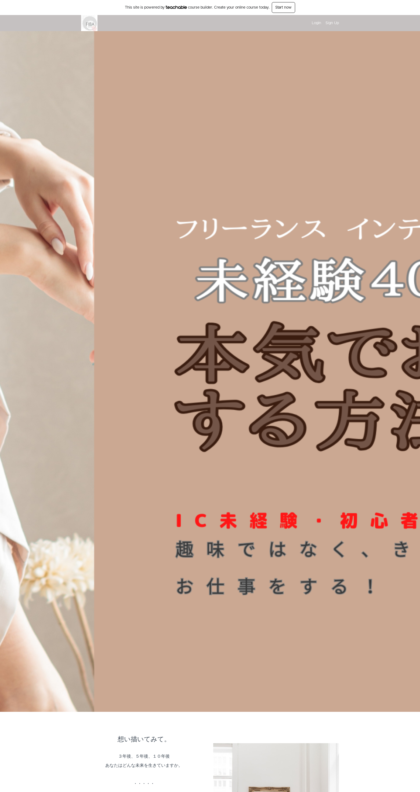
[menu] (323, 23)
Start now (283, 7)
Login (316, 23)
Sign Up (332, 23)
